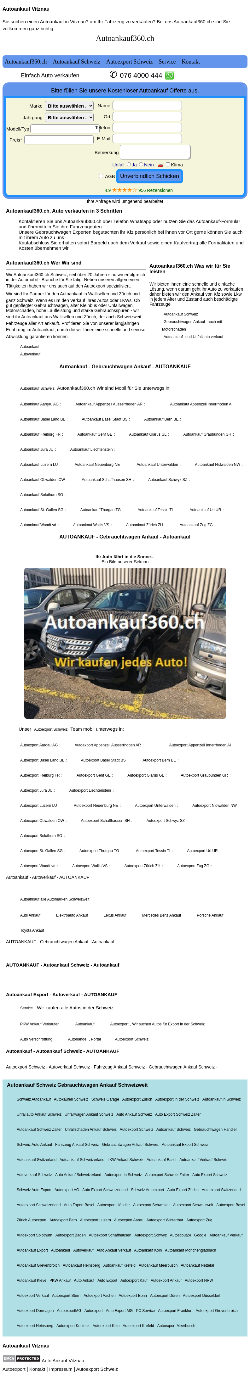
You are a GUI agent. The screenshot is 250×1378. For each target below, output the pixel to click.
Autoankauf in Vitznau (63, 21)
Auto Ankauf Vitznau (63, 1360)
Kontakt (37, 1369)
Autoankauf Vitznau (26, 9)
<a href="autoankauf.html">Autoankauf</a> (125, 683)
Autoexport (14, 1369)
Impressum (61, 1369)
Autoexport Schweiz (97, 1369)
